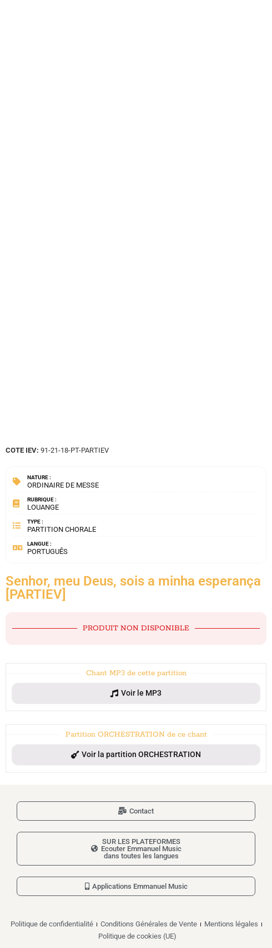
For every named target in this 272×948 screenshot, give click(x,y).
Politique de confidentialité (52, 924)
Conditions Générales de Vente (148, 924)
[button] (136, 693)
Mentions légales (231, 924)
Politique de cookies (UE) (137, 936)
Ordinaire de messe (63, 485)
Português (47, 551)
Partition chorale (61, 529)
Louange (43, 507)
